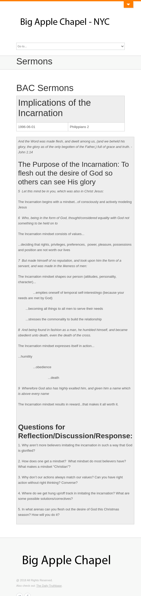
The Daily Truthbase (48, 585)
